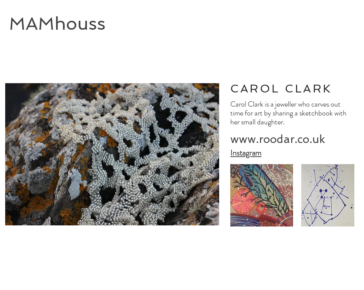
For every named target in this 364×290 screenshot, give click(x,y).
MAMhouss (57, 23)
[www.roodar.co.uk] (277, 139)
